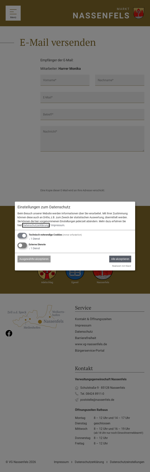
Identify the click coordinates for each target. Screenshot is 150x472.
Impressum (57, 225)
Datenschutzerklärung (36, 225)
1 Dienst (34, 238)
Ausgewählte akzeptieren (34, 258)
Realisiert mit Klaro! (121, 266)
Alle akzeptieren (120, 258)
